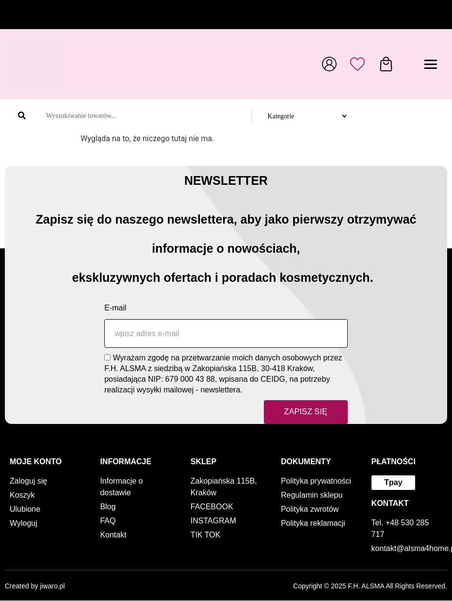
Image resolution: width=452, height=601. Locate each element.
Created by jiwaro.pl (35, 586)
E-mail (115, 308)
